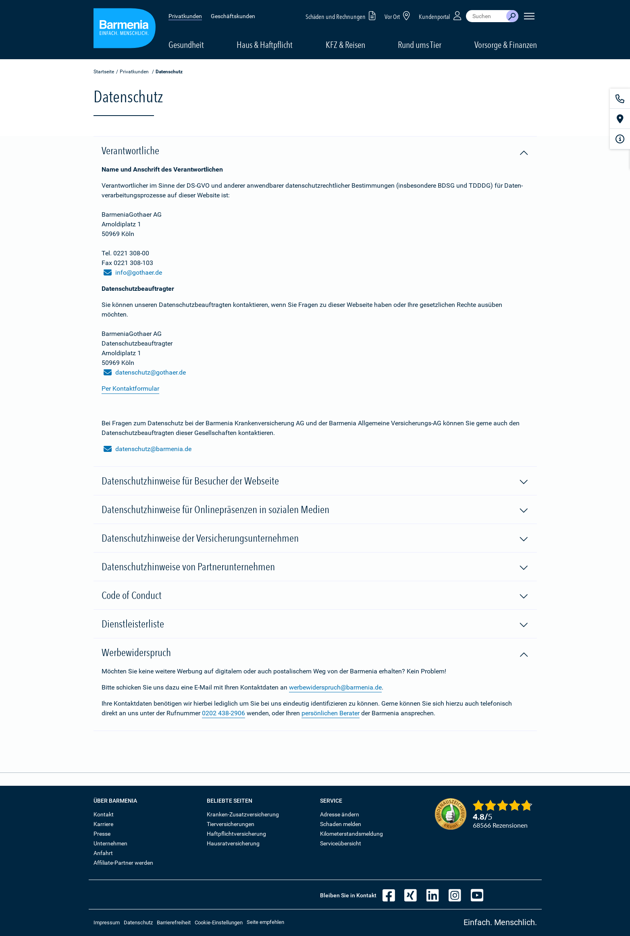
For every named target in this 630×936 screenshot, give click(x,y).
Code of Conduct (315, 596)
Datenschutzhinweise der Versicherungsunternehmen (315, 538)
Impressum (107, 922)
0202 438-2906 (223, 713)
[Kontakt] (620, 99)
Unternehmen (110, 843)
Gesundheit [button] (186, 44)
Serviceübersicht (340, 843)
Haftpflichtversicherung (236, 833)
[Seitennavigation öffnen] (529, 16)
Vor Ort (399, 15)
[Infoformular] (620, 139)
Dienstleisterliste (315, 624)
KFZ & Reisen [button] (345, 44)
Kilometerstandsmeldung (351, 833)
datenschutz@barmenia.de (147, 449)
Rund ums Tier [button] (419, 44)
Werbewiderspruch (315, 653)
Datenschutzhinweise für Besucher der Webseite (315, 481)
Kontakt (104, 814)
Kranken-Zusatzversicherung (243, 814)
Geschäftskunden (233, 16)
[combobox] (486, 16)
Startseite (104, 72)
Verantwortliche (315, 151)
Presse (102, 833)
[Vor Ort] (620, 119)
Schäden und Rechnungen (342, 15)
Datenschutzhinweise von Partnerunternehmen (315, 567)
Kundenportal (441, 15)
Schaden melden (340, 824)
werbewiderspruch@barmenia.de (335, 687)
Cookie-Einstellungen (219, 922)
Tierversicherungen (230, 824)
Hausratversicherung (233, 843)
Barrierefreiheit (174, 922)
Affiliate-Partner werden (123, 862)
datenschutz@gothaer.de (145, 373)
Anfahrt (103, 853)
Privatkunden (185, 16)
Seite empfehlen (265, 922)
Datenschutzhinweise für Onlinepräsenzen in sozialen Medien (315, 510)
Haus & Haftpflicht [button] (265, 44)
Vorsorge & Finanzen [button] (505, 44)
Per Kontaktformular (130, 388)
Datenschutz (138, 922)
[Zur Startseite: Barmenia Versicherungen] (125, 29)
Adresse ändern (339, 814)
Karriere (103, 824)
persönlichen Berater (330, 713)
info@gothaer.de (133, 273)
